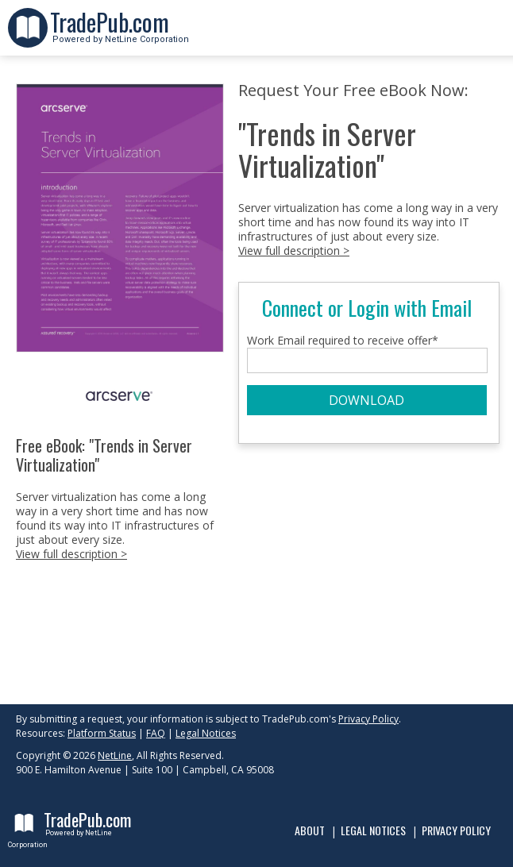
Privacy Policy (368, 719)
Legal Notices (206, 733)
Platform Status (102, 733)
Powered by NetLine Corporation (119, 34)
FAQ (155, 733)
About (310, 830)
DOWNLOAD (366, 400)
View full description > (71, 553)
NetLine (115, 755)
